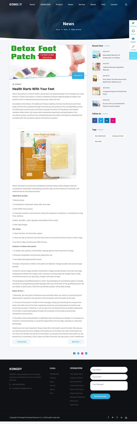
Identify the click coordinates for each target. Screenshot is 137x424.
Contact (114, 4)
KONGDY (15, 369)
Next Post (76, 341)
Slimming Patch (76, 381)
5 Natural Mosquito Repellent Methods (113, 68)
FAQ (103, 4)
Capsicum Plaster (76, 377)
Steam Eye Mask (76, 393)
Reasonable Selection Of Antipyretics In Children (111, 56)
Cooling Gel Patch (117, 136)
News (70, 4)
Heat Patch (74, 404)
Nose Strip (74, 400)
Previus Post (21, 341)
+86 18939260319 (17, 384)
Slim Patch (98, 141)
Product (59, 4)
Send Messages (100, 396)
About (93, 4)
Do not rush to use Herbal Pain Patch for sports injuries (114, 105)
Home (32, 4)
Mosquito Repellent (77, 397)
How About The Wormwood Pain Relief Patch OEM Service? (114, 80)
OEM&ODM (45, 4)
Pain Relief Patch (100, 136)
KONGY (15, 4)
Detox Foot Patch (77, 389)
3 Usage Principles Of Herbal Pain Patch (114, 92)
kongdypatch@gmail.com (20, 388)
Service (82, 4)
